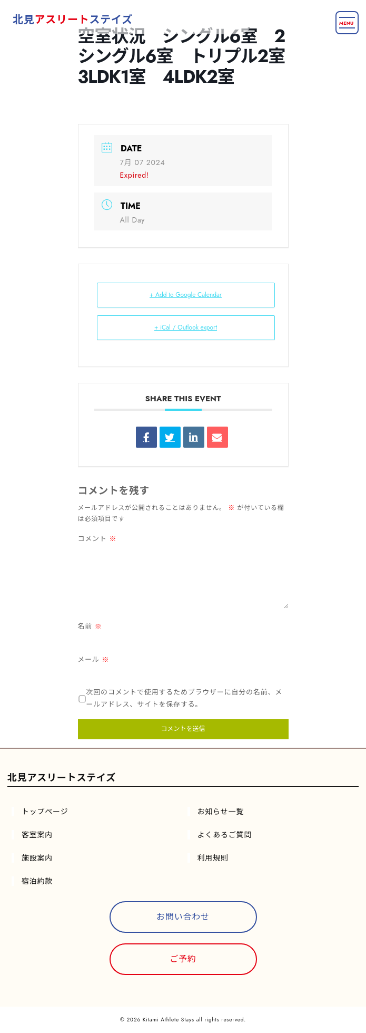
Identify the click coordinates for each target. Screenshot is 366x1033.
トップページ (45, 811)
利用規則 (213, 858)
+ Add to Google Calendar (186, 295)
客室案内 (37, 834)
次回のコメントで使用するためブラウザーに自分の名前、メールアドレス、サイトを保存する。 (184, 698)
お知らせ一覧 (220, 811)
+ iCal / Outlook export (185, 327)
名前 (90, 626)
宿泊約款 (37, 881)
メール (94, 659)
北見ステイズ (73, 19)
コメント (97, 539)
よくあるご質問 (224, 834)
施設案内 (37, 858)
